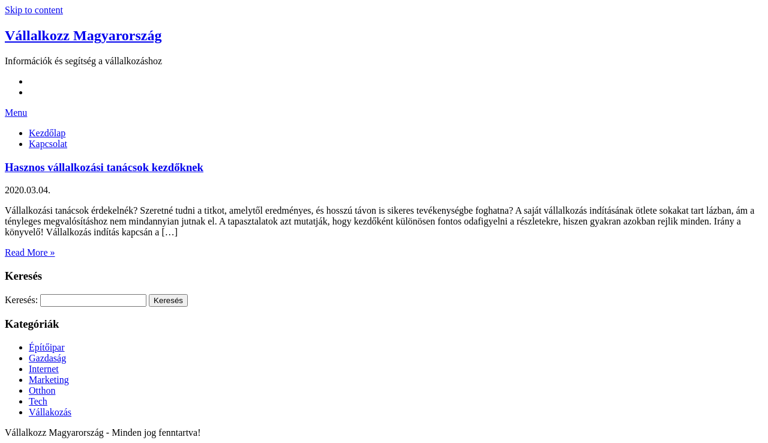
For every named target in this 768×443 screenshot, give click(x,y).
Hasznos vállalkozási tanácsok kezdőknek (104, 167)
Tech (38, 401)
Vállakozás (50, 412)
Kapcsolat (48, 144)
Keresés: (21, 300)
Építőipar (47, 347)
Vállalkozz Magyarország (83, 35)
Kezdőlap (47, 133)
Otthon (42, 390)
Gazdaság (47, 358)
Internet (44, 369)
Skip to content (34, 10)
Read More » (30, 252)
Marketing (49, 380)
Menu (16, 112)
